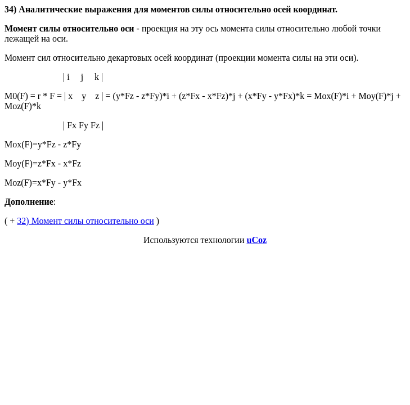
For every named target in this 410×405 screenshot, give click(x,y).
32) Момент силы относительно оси (85, 221)
